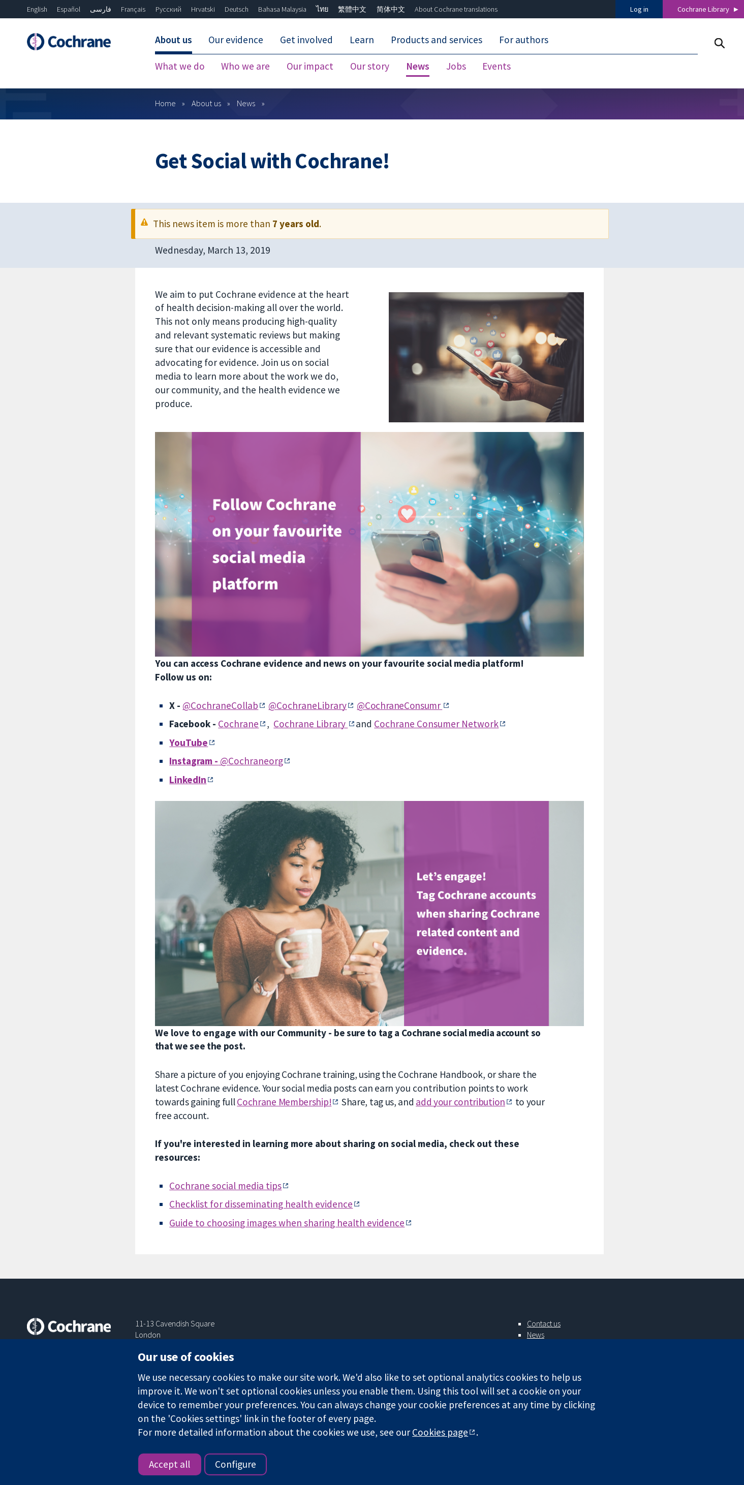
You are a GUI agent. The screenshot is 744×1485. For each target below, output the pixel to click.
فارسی (100, 9)
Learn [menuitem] (362, 40)
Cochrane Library (703, 9)
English (37, 9)
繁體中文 (352, 9)
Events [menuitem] (496, 66)
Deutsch (237, 9)
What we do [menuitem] (180, 66)
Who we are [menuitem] (245, 66)
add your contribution (460, 1102)
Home (165, 103)
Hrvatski (203, 9)
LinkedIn (187, 780)
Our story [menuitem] (369, 66)
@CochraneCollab (220, 705)
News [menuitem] (417, 66)
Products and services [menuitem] (436, 40)
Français (133, 9)
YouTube (188, 742)
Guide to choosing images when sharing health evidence (287, 1223)
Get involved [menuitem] (306, 40)
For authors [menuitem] (523, 40)
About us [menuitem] (173, 40)
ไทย (322, 9)
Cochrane (238, 724)
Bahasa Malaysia (282, 9)
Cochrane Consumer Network (436, 724)
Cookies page (440, 1432)
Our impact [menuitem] (310, 66)
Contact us (544, 1323)
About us (206, 103)
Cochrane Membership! (284, 1102)
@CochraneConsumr (399, 705)
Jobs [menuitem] (456, 66)
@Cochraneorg (226, 761)
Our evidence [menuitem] (235, 40)
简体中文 (391, 9)
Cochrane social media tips (225, 1186)
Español (68, 9)
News (246, 103)
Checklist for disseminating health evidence (261, 1204)
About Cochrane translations (456, 9)
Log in (639, 9)
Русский (168, 9)
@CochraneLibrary (307, 705)
